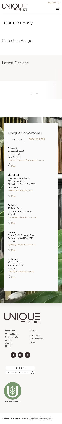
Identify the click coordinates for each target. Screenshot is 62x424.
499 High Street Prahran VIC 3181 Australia (16, 264)
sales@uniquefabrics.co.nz (20, 190)
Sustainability (11, 337)
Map (11, 165)
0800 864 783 (53, 2)
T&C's (32, 342)
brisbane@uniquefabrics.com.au (22, 217)
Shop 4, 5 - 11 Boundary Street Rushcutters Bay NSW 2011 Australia (21, 237)
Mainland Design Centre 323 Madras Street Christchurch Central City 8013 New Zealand (21, 181)
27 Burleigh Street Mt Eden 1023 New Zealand (16, 153)
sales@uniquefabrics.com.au (21, 271)
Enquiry (47, 418)
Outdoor (33, 330)
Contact (8, 343)
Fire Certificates (36, 338)
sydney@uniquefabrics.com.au (22, 244)
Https (7, 346)
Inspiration (10, 330)
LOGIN (8, 367)
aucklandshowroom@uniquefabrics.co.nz (26, 160)
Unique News (11, 334)
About (8, 340)
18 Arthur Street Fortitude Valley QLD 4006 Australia (20, 210)
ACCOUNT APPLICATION (16, 371)
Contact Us (16, 138)
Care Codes (35, 335)
